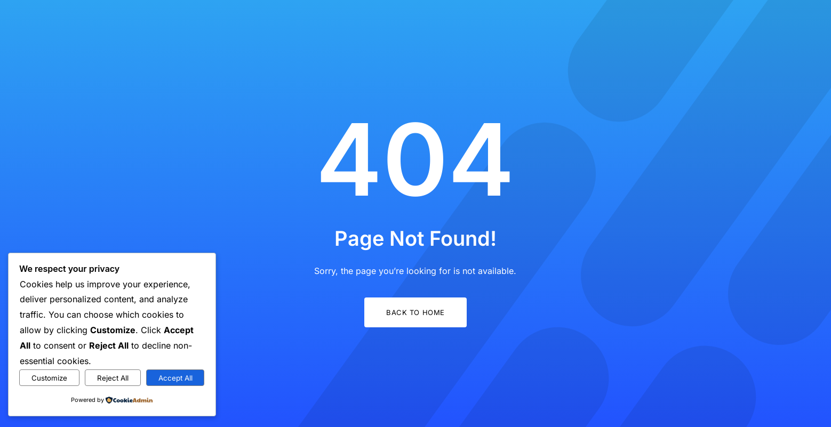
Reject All (113, 378)
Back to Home (415, 312)
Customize (49, 378)
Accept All (175, 378)
